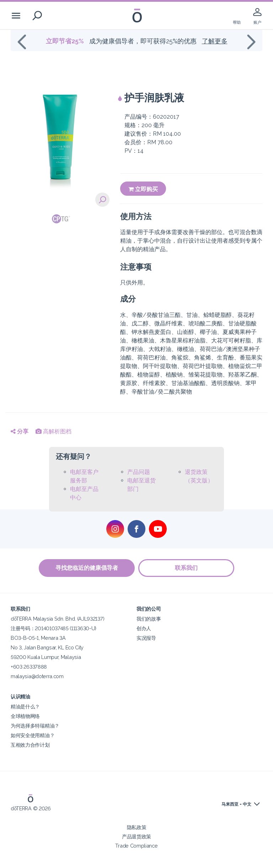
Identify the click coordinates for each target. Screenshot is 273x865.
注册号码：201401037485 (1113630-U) (53, 628)
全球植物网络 (25, 716)
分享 (19, 431)
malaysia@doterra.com (37, 676)
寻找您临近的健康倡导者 (86, 567)
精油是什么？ (25, 706)
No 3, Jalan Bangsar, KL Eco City (47, 647)
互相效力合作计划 (30, 745)
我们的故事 (148, 619)
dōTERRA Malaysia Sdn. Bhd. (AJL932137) (57, 619)
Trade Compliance (136, 846)
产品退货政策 (136, 836)
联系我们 (186, 567)
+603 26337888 (29, 667)
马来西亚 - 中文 (236, 804)
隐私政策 (136, 827)
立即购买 (143, 189)
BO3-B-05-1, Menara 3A (38, 638)
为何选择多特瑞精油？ (35, 726)
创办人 (143, 628)
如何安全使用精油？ (32, 735)
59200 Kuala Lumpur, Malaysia (46, 657)
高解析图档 (53, 431)
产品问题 (138, 472)
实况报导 (146, 638)
